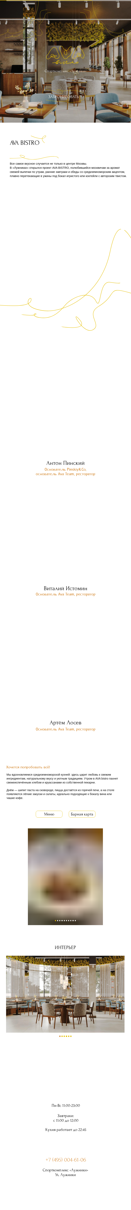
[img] (65, 96)
